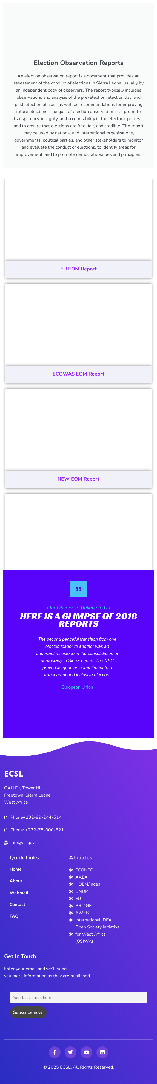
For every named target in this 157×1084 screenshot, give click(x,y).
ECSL (13, 773)
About (16, 881)
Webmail (19, 893)
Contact (17, 904)
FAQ (14, 916)
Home (16, 869)
